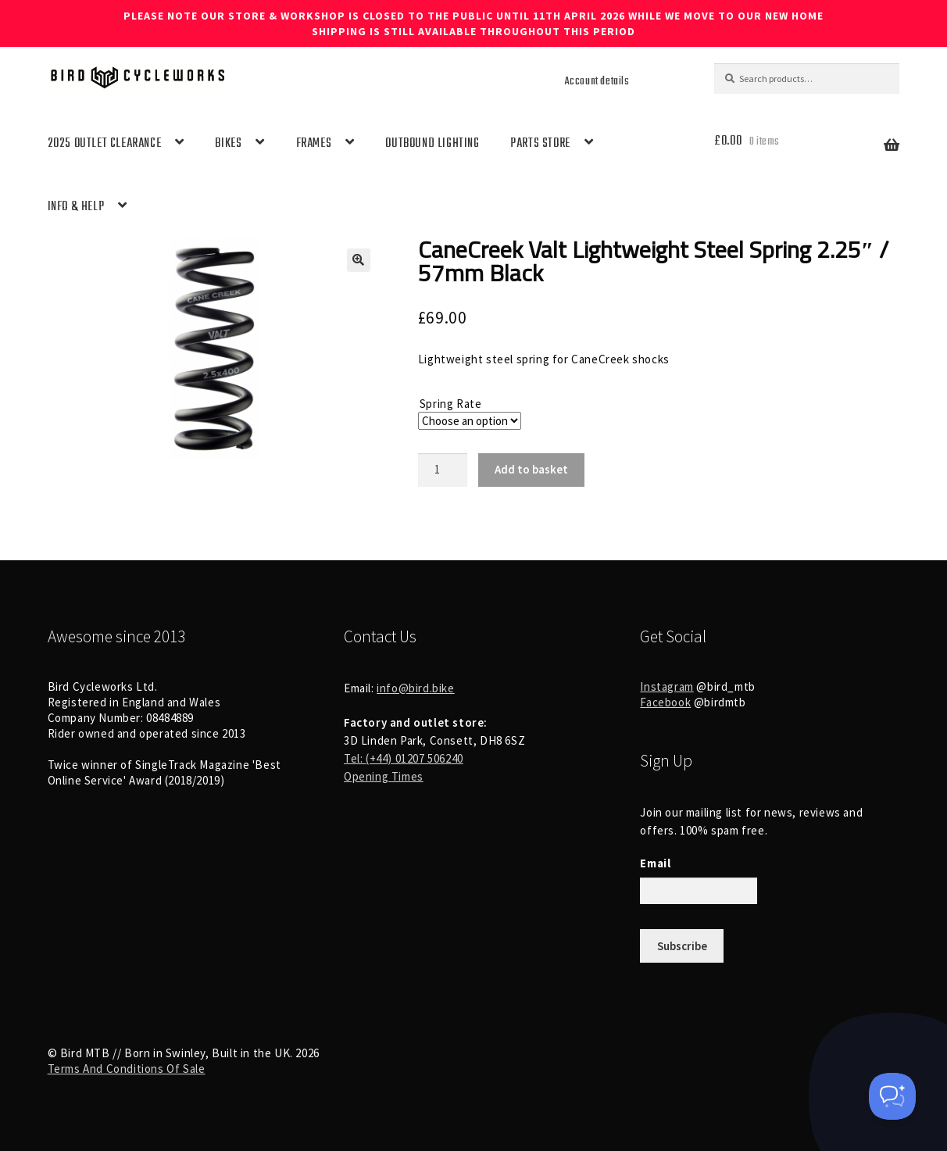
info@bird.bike (415, 688)
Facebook (665, 702)
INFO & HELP (76, 207)
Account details (597, 81)
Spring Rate (451, 403)
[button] (358, 260)
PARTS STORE (540, 144)
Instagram (666, 686)
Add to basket (531, 469)
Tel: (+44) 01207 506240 (403, 758)
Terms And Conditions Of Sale (126, 1068)
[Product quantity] (443, 470)
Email (655, 863)
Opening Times (383, 776)
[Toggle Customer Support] (892, 1096)
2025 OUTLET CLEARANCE (105, 144)
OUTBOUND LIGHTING (432, 144)
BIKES (228, 144)
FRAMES (314, 144)
